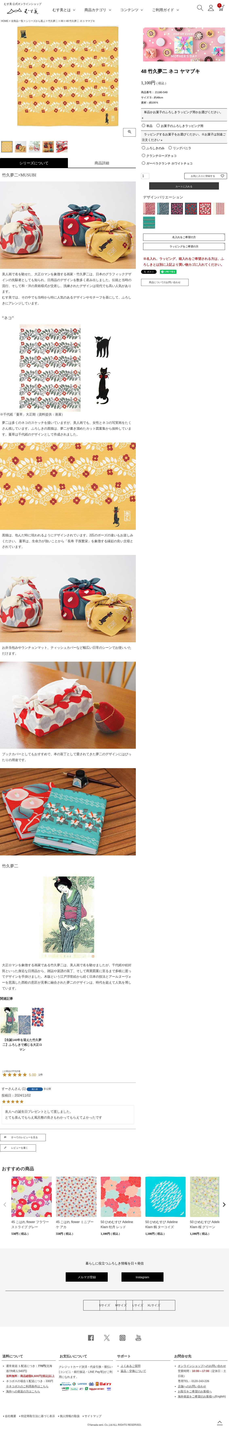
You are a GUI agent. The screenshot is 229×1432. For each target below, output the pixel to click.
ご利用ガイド (163, 10)
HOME (4, 21)
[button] (5, 1204)
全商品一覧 (17, 21)
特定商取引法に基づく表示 (38, 1416)
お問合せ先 (182, 1356)
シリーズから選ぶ (35, 21)
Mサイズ (91, 1305)
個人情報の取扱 (70, 1416)
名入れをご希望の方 (184, 237)
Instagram (142, 1277)
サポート (124, 1356)
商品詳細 (102, 163)
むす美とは (62, 10)
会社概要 (10, 1416)
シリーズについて (34, 163)
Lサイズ (138, 1305)
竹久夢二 (53, 21)
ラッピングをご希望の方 (183, 247)
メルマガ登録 (87, 1277)
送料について (12, 1356)
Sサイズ (43, 1305)
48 (62, 21)
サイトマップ (92, 1416)
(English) (202, 1396)
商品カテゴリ (95, 10)
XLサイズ (186, 1305)
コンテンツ (129, 10)
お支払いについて (73, 1356)
